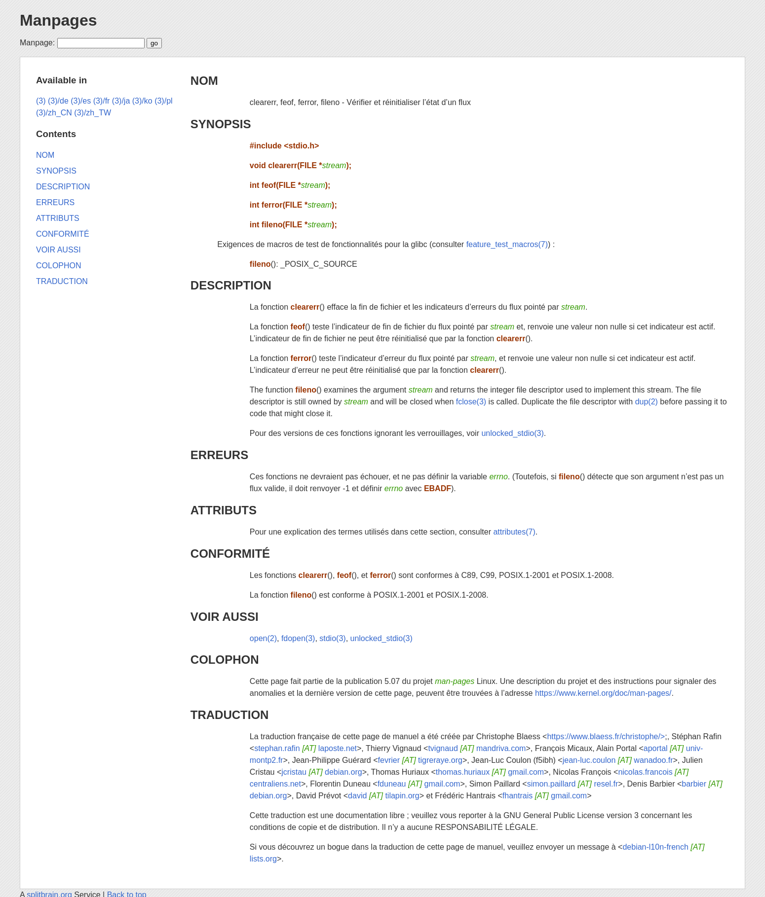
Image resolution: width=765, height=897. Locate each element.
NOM (204, 80)
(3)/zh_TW (92, 112)
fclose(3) (471, 401)
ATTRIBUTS (224, 510)
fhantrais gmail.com (544, 795)
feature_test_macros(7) (507, 244)
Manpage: (37, 42)
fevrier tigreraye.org (420, 760)
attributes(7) (514, 532)
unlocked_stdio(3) (512, 433)
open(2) (263, 638)
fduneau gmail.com (419, 784)
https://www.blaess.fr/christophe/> (606, 736)
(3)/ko (142, 101)
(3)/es (81, 101)
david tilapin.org (384, 795)
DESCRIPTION (231, 285)
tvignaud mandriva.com (477, 748)
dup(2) (646, 401)
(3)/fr (101, 101)
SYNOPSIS (221, 124)
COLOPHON (225, 659)
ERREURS (219, 455)
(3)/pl (163, 101)
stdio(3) (332, 638)
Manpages (58, 20)
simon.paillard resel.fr (572, 784)
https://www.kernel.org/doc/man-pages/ (603, 693)
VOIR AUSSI (225, 616)
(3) (41, 101)
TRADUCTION (230, 714)
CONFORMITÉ (230, 553)
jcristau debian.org (321, 772)
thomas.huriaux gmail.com (490, 772)
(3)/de (58, 101)
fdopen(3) (298, 638)
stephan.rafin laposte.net (305, 748)
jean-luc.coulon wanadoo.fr (618, 760)
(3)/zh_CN (54, 112)
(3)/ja (121, 101)
